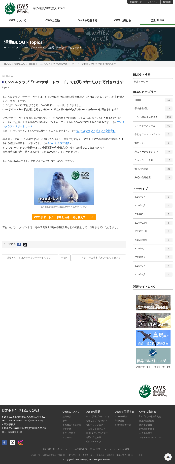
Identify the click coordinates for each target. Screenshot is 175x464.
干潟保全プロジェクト (96, 429)
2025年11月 (154, 232)
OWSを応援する (87, 20)
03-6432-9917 (15, 420)
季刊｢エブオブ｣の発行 (97, 433)
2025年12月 (154, 224)
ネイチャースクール (154, 127)
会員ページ (152, 2)
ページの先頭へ (168, 457)
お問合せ (167, 2)
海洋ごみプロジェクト (96, 420)
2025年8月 (154, 258)
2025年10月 (154, 241)
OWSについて (17, 20)
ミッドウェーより (154, 161)
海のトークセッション (154, 153)
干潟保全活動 (154, 109)
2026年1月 (154, 215)
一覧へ (64, 257)
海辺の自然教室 (154, 178)
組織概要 (67, 416)
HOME (7, 64)
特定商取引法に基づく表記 (87, 449)
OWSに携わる (122, 20)
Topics (32, 64)
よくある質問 (145, 433)
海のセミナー (154, 144)
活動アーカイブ (93, 441)
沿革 (65, 420)
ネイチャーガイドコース (151, 437)
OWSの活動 (52, 20)
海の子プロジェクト (95, 425)
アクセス (67, 429)
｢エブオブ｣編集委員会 (150, 416)
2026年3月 (154, 198)
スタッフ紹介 (69, 433)
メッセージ (68, 437)
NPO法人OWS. (86, 459)
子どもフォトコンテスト (154, 135)
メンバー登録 (121, 416)
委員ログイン (136, 2)
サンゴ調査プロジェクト (98, 416)
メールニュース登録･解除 (116, 449)
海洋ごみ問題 (154, 170)
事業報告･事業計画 (72, 425)
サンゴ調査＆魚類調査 (154, 118)
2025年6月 (154, 275)
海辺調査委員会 (146, 420)
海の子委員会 (145, 425)
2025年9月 (154, 250)
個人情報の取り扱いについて (56, 449)
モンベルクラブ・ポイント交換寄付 (95, 130)
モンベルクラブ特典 (58, 143)
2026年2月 (154, 206)
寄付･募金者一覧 (123, 425)
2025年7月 (154, 267)
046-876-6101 (15, 432)
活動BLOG (157, 20)
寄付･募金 (119, 420)
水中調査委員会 (146, 429)
